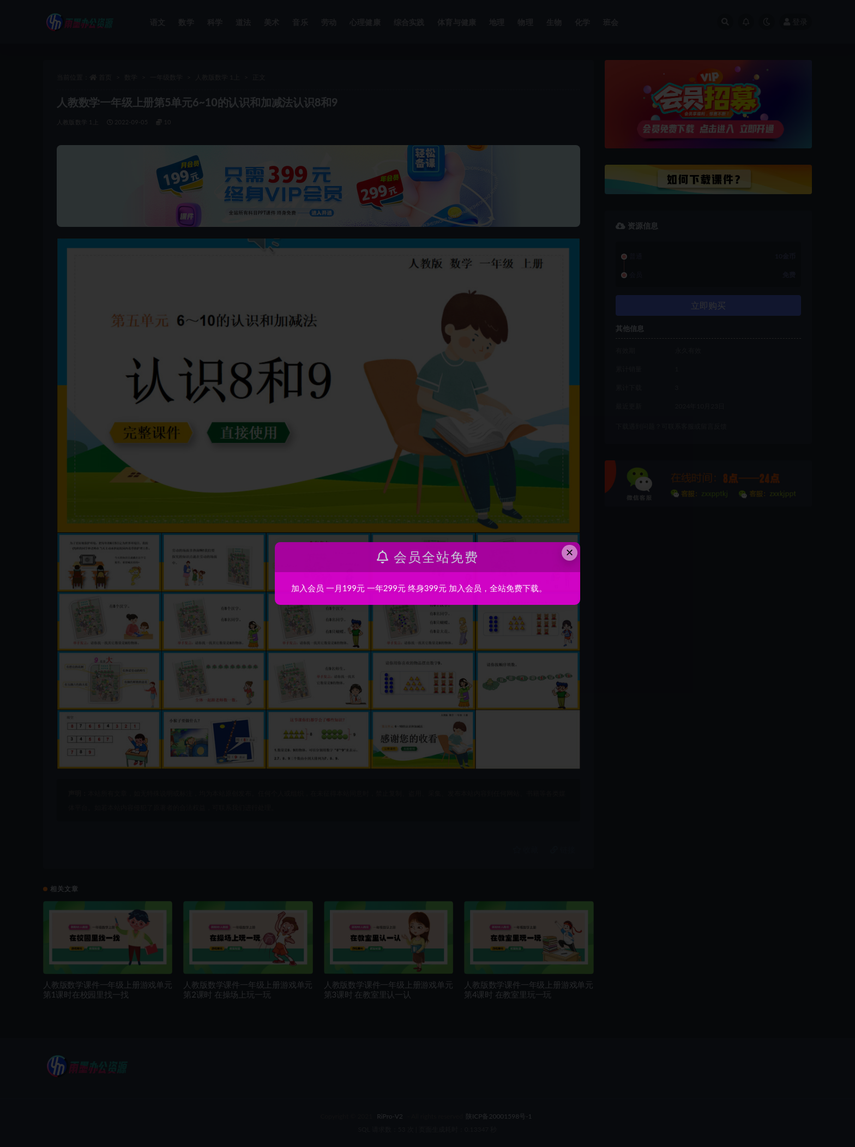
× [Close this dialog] (570, 552)
